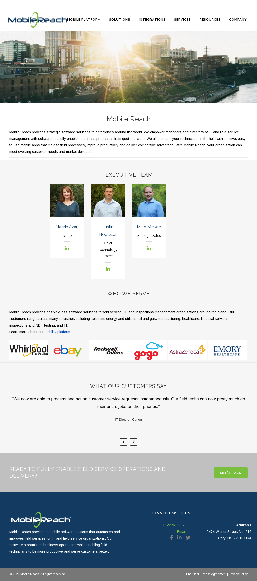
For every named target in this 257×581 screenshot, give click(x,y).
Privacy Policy (238, 574)
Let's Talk (230, 473)
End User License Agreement (206, 574)
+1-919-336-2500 (177, 525)
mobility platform (57, 332)
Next (133, 442)
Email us (184, 532)
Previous (123, 442)
